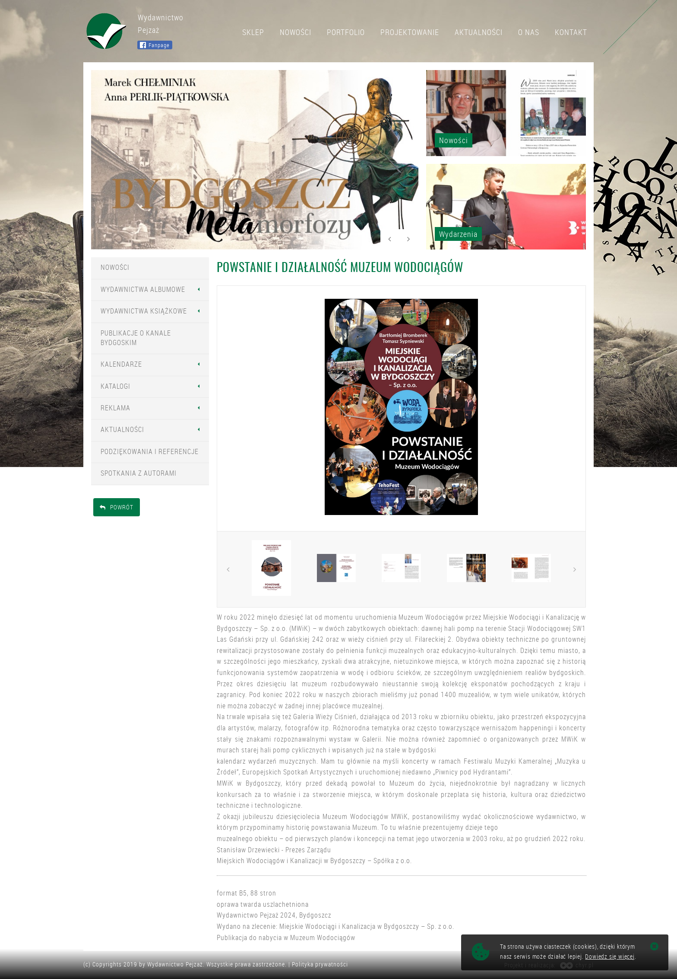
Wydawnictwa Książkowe (144, 311)
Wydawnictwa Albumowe (143, 289)
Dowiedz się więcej (609, 956)
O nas (528, 32)
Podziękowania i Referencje (150, 451)
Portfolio (346, 32)
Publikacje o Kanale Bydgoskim (136, 337)
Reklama (115, 408)
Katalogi (115, 386)
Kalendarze (121, 364)
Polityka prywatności (320, 964)
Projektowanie (409, 32)
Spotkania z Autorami (139, 473)
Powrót (116, 507)
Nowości (295, 32)
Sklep (253, 32)
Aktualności (479, 32)
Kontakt (571, 32)
